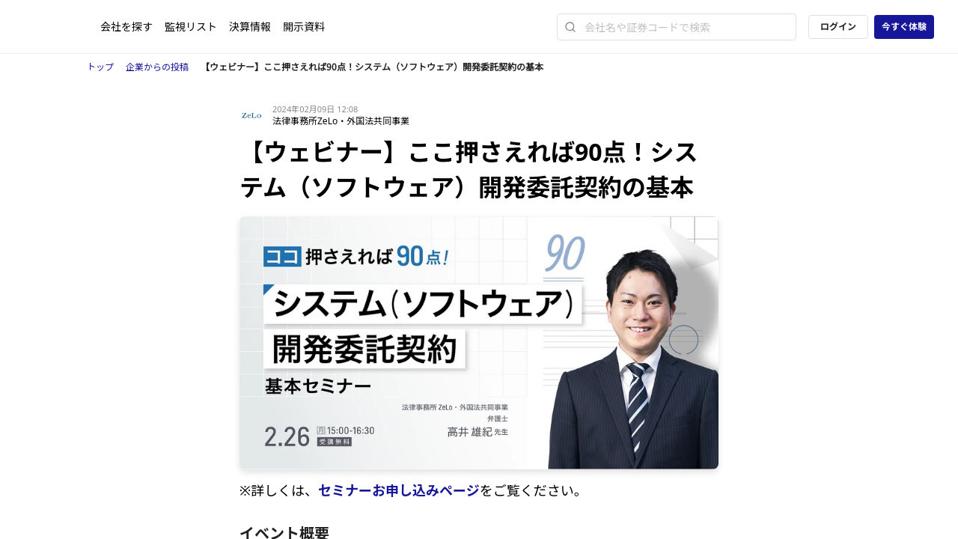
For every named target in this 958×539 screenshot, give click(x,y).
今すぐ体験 (904, 26)
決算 (250, 26)
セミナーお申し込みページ (399, 490)
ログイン (838, 26)
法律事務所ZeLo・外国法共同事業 (340, 121)
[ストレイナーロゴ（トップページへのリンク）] (62, 27)
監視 (191, 26)
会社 (126, 26)
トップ (100, 67)
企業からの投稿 (157, 67)
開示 (304, 26)
